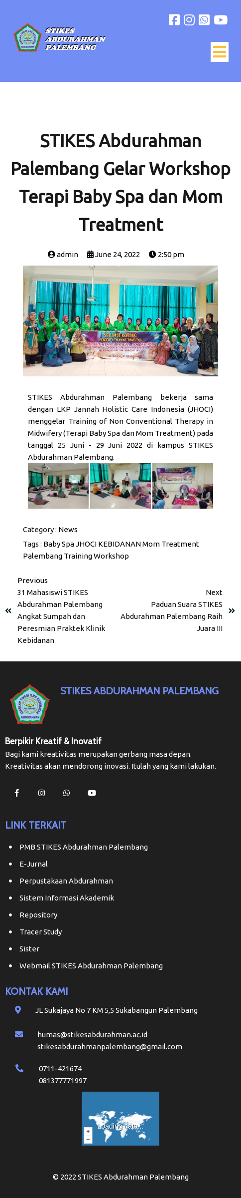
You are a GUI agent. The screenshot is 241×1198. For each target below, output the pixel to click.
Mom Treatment (170, 544)
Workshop (111, 556)
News (68, 529)
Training (78, 556)
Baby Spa (58, 544)
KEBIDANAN (119, 544)
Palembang (42, 556)
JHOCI (86, 544)
